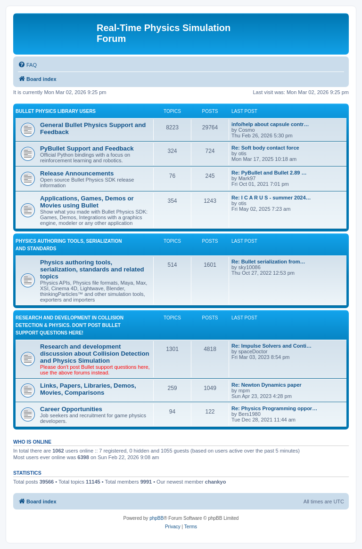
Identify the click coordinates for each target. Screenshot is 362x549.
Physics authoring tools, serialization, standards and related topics (92, 269)
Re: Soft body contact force (265, 148)
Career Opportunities (71, 409)
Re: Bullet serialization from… (268, 261)
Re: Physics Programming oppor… (274, 408)
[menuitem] (27, 65)
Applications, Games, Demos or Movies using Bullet (87, 202)
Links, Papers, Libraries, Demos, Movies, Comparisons (88, 389)
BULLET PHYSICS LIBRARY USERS (56, 111)
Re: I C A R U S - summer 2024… (271, 197)
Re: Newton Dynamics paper (266, 385)
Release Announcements (77, 173)
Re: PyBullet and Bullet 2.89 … (269, 172)
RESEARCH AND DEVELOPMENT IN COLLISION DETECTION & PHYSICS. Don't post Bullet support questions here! (69, 325)
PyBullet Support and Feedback (87, 148)
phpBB (156, 518)
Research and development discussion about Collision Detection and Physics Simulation (94, 353)
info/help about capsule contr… (270, 124)
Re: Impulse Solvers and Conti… (271, 346)
